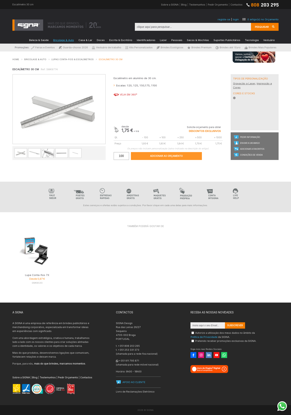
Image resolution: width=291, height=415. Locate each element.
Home (15, 59)
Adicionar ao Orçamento (166, 156)
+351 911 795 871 (129, 360)
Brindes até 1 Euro (228, 47)
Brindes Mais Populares (260, 47)
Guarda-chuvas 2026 (73, 47)
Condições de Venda (251, 155)
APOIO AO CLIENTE (133, 382)
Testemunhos (197, 4)
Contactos (236, 4)
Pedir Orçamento (218, 4)
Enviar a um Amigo (250, 143)
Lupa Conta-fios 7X (37, 275)
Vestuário (269, 39)
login (236, 19)
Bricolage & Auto (63, 39)
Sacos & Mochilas (198, 39)
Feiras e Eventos (43, 47)
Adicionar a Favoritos (252, 149)
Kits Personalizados (139, 47)
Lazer (163, 39)
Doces (101, 39)
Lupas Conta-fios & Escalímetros (72, 59)
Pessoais (176, 39)
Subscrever (235, 325)
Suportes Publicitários (227, 39)
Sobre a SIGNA (170, 4)
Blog (184, 4)
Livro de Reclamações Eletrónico (135, 391)
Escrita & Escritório (120, 39)
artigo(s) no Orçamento (263, 19)
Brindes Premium (199, 47)
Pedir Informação (250, 137)
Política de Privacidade (204, 336)
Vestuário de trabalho (106, 47)
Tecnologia (252, 39)
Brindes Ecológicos (170, 47)
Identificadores (146, 39)
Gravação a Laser (244, 83)
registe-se (224, 19)
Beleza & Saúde (39, 39)
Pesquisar (262, 26)
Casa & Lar (85, 39)
